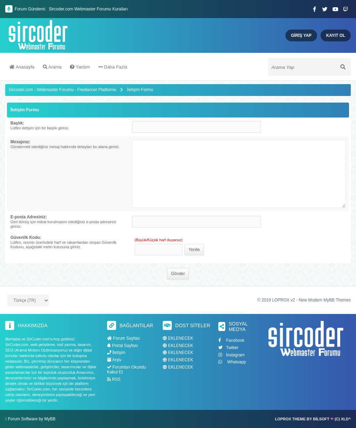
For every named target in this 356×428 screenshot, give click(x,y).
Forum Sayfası (123, 338)
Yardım (80, 67)
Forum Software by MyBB (32, 419)
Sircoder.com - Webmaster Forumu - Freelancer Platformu (63, 89)
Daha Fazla (112, 67)
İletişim (116, 352)
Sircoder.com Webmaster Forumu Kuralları (88, 9)
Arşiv (114, 359)
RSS (114, 379)
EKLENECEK (178, 338)
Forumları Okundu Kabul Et (126, 369)
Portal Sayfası (122, 345)
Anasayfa (21, 67)
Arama (52, 67)
